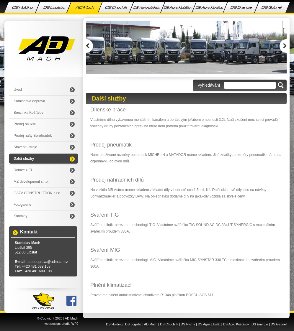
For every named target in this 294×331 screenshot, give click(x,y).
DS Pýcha (188, 324)
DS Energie (259, 324)
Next (283, 46)
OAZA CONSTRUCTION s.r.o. (37, 193)
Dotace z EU (23, 170)
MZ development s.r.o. (31, 182)
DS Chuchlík (169, 324)
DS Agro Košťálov (236, 324)
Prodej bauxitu (25, 124)
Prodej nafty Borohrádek (33, 136)
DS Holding (114, 324)
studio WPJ (70, 323)
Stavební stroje (25, 147)
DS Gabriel (279, 324)
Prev (89, 46)
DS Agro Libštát (209, 324)
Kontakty (20, 216)
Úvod (18, 90)
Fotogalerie (22, 204)
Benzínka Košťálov (28, 113)
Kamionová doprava (29, 101)
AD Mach (71, 318)
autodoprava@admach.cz (47, 262)
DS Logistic (133, 324)
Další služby (24, 159)
